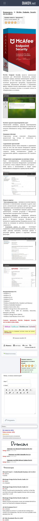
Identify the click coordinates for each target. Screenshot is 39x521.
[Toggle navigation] (4, 3)
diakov (29, 3)
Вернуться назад (10, 353)
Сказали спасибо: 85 (20, 338)
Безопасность (8, 12)
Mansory (8, 345)
